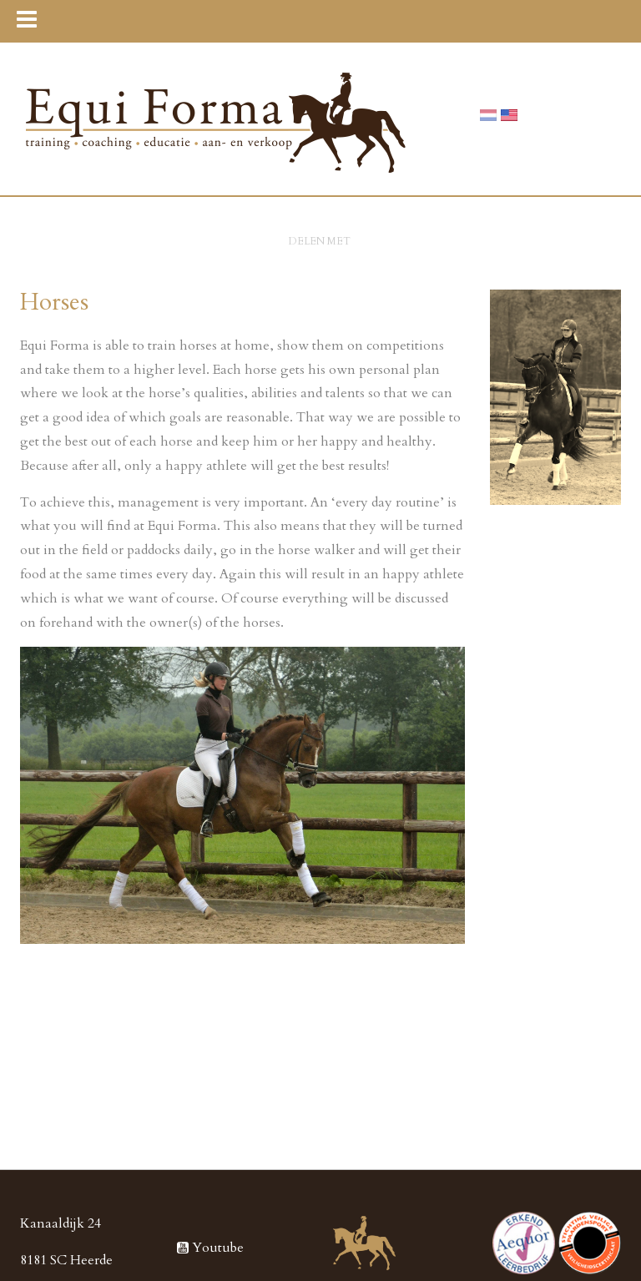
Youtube (210, 1247)
